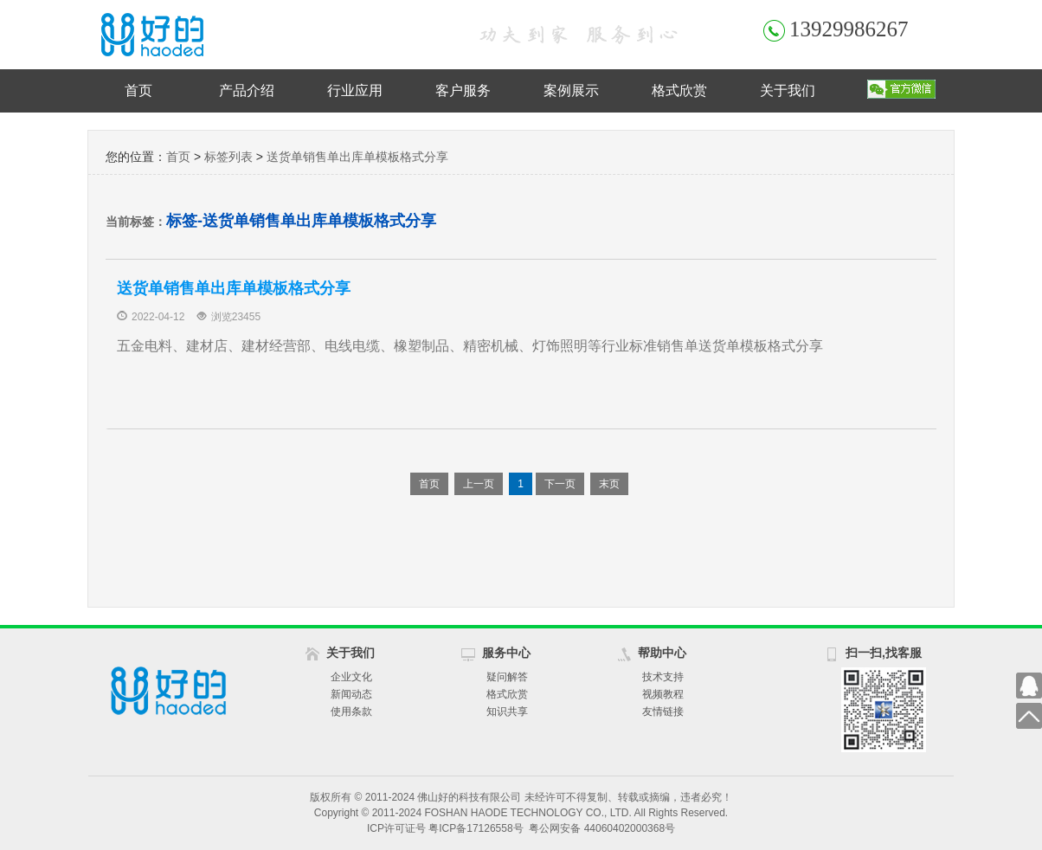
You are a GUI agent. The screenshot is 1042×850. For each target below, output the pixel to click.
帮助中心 (662, 653)
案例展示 (571, 90)
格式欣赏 (679, 90)
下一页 (560, 484)
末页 (609, 484)
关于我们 (787, 90)
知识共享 (507, 711)
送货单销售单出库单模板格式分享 (357, 157)
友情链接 (663, 711)
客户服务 (463, 90)
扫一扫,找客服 (884, 653)
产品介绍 (246, 90)
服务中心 (506, 653)
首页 (138, 90)
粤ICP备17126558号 (475, 828)
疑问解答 (507, 677)
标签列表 (228, 157)
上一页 (478, 484)
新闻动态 (351, 694)
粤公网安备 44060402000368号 (602, 828)
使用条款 (351, 711)
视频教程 (663, 694)
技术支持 (663, 677)
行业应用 (355, 90)
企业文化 (351, 677)
